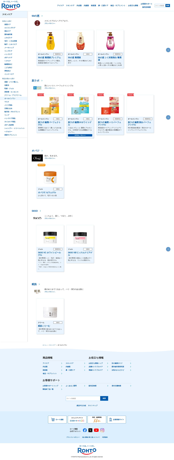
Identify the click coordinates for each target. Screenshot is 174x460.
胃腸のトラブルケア (96, 370)
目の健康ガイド (117, 363)
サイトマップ (92, 405)
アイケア (46, 363)
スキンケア (7, 14)
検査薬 (45, 370)
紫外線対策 (8, 34)
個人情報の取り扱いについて (91, 437)
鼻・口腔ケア (70, 370)
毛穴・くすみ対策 (10, 41)
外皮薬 (45, 367)
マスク (6, 102)
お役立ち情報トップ (96, 363)
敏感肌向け (8, 64)
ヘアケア (7, 61)
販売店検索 (92, 386)
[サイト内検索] (160, 5)
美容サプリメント (10, 135)
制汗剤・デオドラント (12, 112)
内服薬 (68, 367)
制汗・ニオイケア (10, 44)
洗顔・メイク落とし (11, 82)
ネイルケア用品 (9, 122)
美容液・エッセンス (11, 92)
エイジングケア (9, 28)
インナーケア (9, 74)
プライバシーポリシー (73, 437)
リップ (6, 115)
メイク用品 (8, 105)
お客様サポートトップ (50, 386)
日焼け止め (8, 108)
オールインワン (9, 98)
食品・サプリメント (50, 373)
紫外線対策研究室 (118, 367)
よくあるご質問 (71, 386)
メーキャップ (9, 48)
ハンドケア (8, 54)
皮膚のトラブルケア (96, 367)
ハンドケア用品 (9, 118)
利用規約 (105, 437)
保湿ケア (7, 24)
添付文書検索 (116, 386)
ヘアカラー (8, 131)
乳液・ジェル (9, 88)
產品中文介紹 (81, 405)
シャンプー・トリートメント (14, 128)
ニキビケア (8, 38)
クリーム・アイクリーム (13, 95)
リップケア (8, 51)
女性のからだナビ (118, 370)
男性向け (7, 71)
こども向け (8, 67)
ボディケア (8, 57)
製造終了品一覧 (48, 389)
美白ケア (7, 31)
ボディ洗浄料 (9, 125)
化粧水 (6, 85)
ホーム (45, 345)
